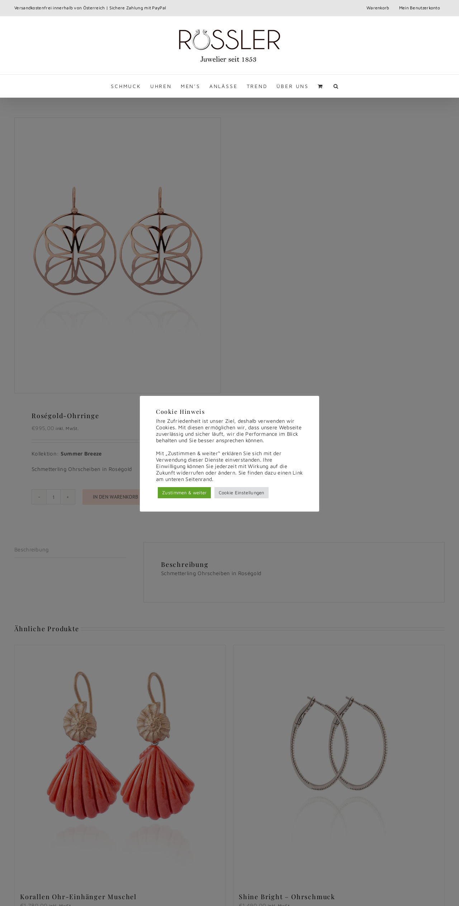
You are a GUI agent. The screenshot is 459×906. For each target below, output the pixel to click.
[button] (336, 86)
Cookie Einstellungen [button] (241, 492)
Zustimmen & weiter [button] (184, 492)
